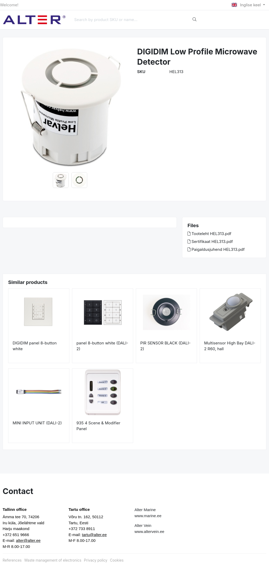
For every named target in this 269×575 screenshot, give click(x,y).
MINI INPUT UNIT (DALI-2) (37, 422)
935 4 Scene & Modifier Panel (98, 425)
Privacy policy (95, 560)
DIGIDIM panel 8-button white (35, 346)
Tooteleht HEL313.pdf (209, 233)
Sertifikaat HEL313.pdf (210, 241)
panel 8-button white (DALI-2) (102, 346)
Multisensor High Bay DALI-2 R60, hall (229, 346)
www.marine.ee (148, 515)
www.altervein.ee (149, 531)
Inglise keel (247, 4)
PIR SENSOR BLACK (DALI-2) (165, 346)
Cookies (117, 560)
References (12, 560)
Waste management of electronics (52, 560)
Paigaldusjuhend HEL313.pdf (216, 249)
